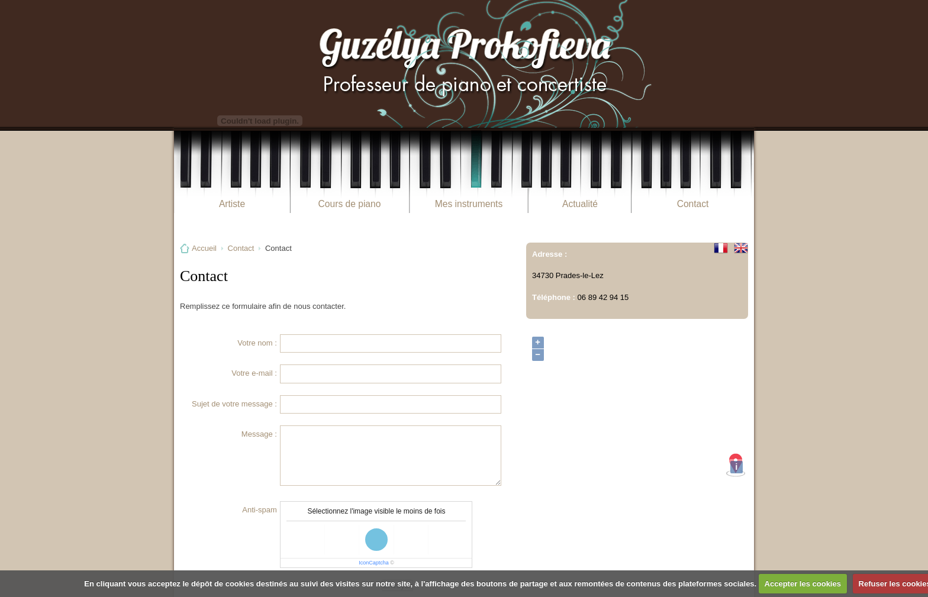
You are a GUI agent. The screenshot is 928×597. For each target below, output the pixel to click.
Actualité (580, 204)
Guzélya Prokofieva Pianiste (464, 63)
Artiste (232, 204)
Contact (693, 204)
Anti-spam (259, 509)
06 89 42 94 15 (603, 297)
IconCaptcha (374, 563)
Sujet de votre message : (234, 403)
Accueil (204, 248)
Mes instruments (468, 204)
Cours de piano (349, 204)
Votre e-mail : (254, 373)
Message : (259, 434)
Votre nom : (256, 342)
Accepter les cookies (803, 583)
